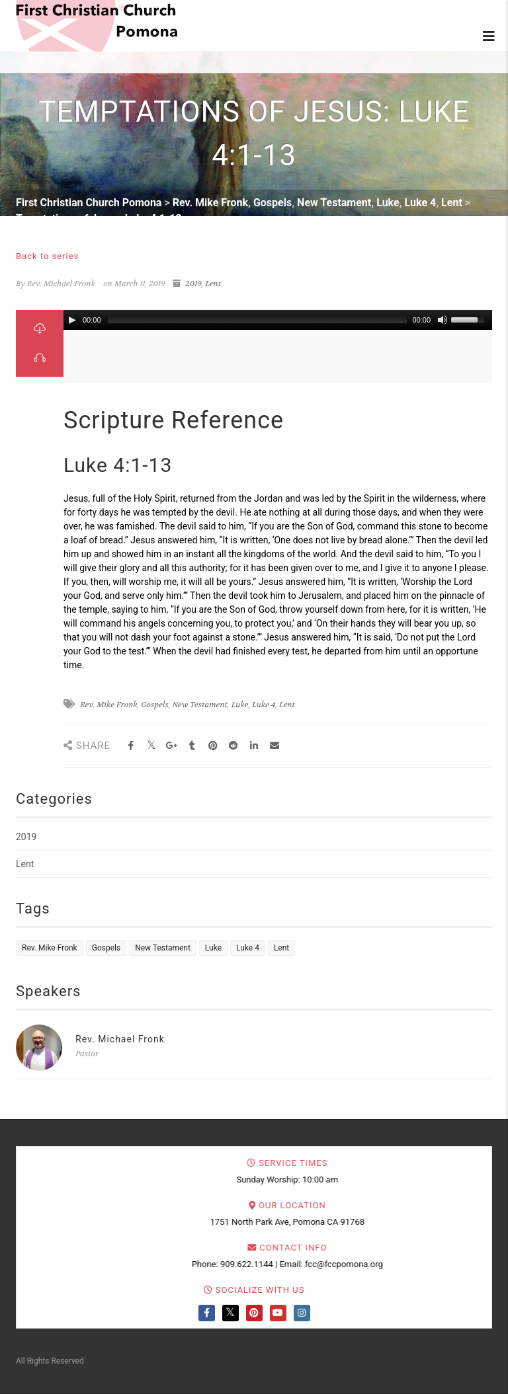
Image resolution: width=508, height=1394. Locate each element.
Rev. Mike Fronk (109, 704)
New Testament (200, 704)
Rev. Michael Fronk (120, 1039)
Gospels (155, 704)
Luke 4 (263, 704)
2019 (193, 283)
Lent (213, 283)
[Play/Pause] (72, 320)
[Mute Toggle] (442, 320)
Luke (240, 704)
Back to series (47, 256)
